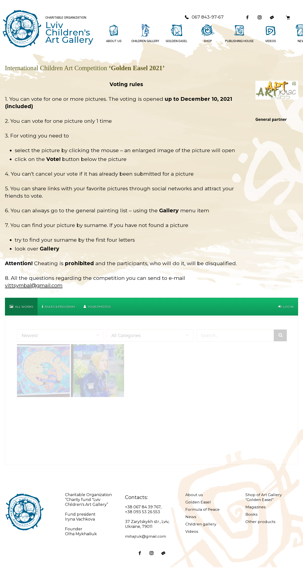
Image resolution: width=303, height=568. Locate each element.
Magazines (255, 507)
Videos (191, 532)
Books (251, 514)
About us (194, 495)
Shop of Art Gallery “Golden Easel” (264, 497)
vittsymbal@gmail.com (34, 286)
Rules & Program (58, 307)
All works (21, 307)
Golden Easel (198, 502)
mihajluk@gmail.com (145, 536)
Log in (285, 307)
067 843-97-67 (202, 17)
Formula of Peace (202, 510)
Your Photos (97, 307)
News (190, 517)
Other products (261, 522)
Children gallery (201, 524)
